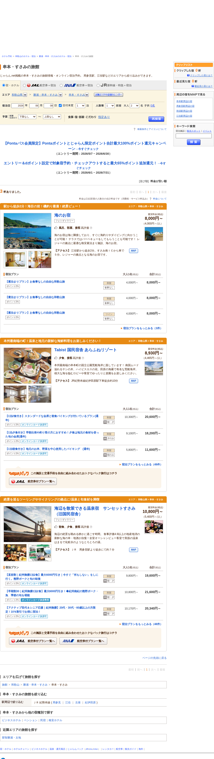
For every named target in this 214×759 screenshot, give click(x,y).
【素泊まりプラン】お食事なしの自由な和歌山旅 (35, 281)
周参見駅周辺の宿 (185, 106)
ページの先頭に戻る (154, 657)
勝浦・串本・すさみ (35, 684)
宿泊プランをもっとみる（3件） (143, 328)
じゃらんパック (75, 749)
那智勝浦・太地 (11, 737)
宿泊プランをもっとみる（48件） (142, 624)
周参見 (57, 702)
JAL (91, 749)
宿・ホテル (10, 85)
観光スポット (193, 131)
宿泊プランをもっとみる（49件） (142, 464)
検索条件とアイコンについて (152, 129)
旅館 (4, 684)
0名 (152, 105)
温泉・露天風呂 (57, 749)
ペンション (30, 720)
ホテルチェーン (21, 749)
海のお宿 (62, 215)
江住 (68, 702)
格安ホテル (55, 720)
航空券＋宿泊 (39, 85)
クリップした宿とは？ (201, 75)
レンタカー (108, 749)
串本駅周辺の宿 (184, 101)
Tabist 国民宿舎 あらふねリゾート (85, 350)
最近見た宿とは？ (204, 86)
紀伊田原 (90, 702)
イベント (207, 131)
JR (87, 749)
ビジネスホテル (11, 720)
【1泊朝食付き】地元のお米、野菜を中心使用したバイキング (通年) (47, 449)
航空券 (119, 749)
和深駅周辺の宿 (184, 111)
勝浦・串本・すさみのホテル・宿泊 (55, 56)
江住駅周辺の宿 (184, 116)
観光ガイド (130, 749)
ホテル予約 (7, 56)
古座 (78, 702)
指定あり (104, 117)
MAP (133, 250)
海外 (141, 749)
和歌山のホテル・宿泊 (25, 56)
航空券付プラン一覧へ (33, 481)
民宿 (43, 720)
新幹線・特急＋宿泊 (114, 85)
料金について (160, 198)
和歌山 (15, 684)
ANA (95, 749)
